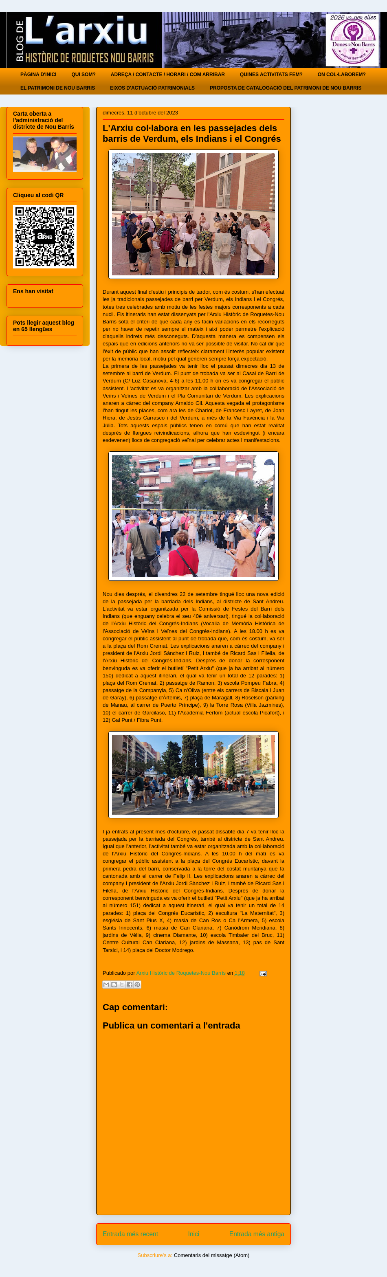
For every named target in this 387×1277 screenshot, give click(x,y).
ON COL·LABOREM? (342, 74)
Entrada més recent (130, 1234)
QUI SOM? (83, 74)
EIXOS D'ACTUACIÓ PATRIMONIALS (152, 88)
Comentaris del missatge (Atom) (212, 1255)
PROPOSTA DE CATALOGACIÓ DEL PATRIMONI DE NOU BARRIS (285, 88)
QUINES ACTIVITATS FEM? (271, 74)
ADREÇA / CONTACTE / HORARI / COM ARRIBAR (168, 74)
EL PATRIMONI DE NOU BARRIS (57, 88)
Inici (194, 1234)
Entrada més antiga (256, 1234)
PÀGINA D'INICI (38, 74)
